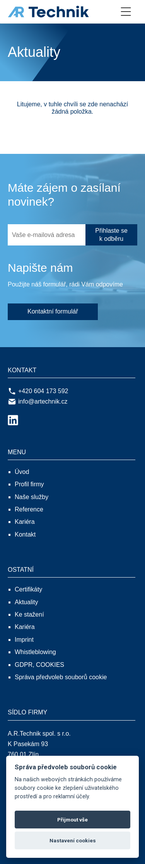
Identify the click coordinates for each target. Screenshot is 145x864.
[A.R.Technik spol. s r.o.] (56, 11)
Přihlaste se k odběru (111, 234)
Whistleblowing (35, 652)
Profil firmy (29, 484)
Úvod (22, 472)
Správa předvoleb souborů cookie (61, 677)
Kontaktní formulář (52, 311)
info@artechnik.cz (37, 401)
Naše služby (31, 497)
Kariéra (25, 521)
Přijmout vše (72, 819)
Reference (29, 509)
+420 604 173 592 (38, 391)
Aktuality (26, 602)
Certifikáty (28, 589)
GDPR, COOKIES (39, 664)
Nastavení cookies (72, 840)
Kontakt (25, 534)
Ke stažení (29, 614)
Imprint (24, 639)
